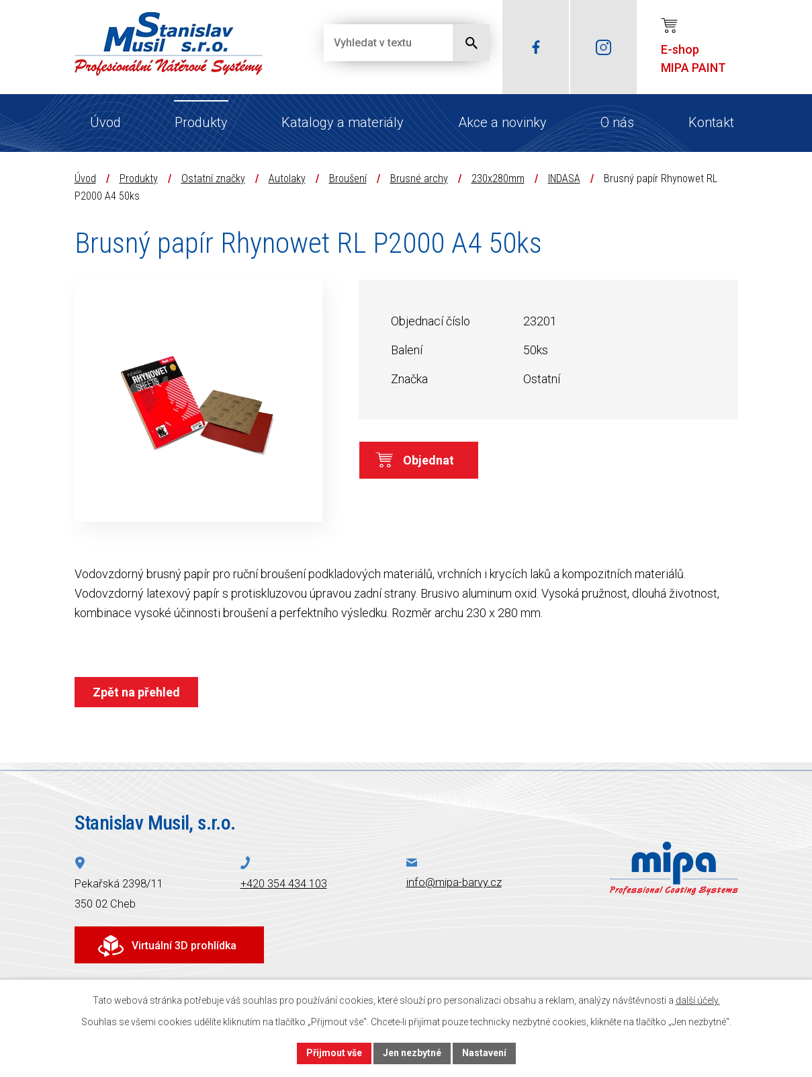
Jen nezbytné (412, 1052)
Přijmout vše (334, 1052)
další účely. (698, 1000)
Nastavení (484, 1052)
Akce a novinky (502, 122)
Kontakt (711, 122)
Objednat (428, 460)
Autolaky (287, 178)
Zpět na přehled (136, 692)
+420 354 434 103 (283, 883)
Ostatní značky (213, 178)
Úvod (105, 122)
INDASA (564, 178)
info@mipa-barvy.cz (454, 882)
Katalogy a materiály (342, 122)
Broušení (348, 178)
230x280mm (498, 178)
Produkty (201, 122)
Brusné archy (419, 178)
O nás (617, 122)
